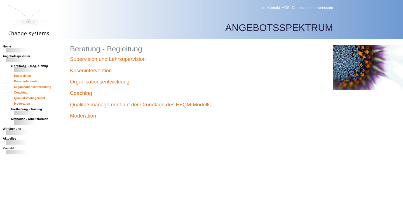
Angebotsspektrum (16, 56)
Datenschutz (302, 8)
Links (261, 8)
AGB (286, 8)
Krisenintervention (27, 81)
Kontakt (273, 8)
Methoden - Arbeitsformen (29, 119)
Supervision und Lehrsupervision (108, 59)
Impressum (324, 8)
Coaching (21, 92)
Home (7, 46)
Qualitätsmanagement (29, 98)
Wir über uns (12, 128)
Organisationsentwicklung (32, 86)
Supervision (22, 75)
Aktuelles (9, 138)
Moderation (22, 103)
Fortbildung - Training (26, 109)
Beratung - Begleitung (29, 66)
